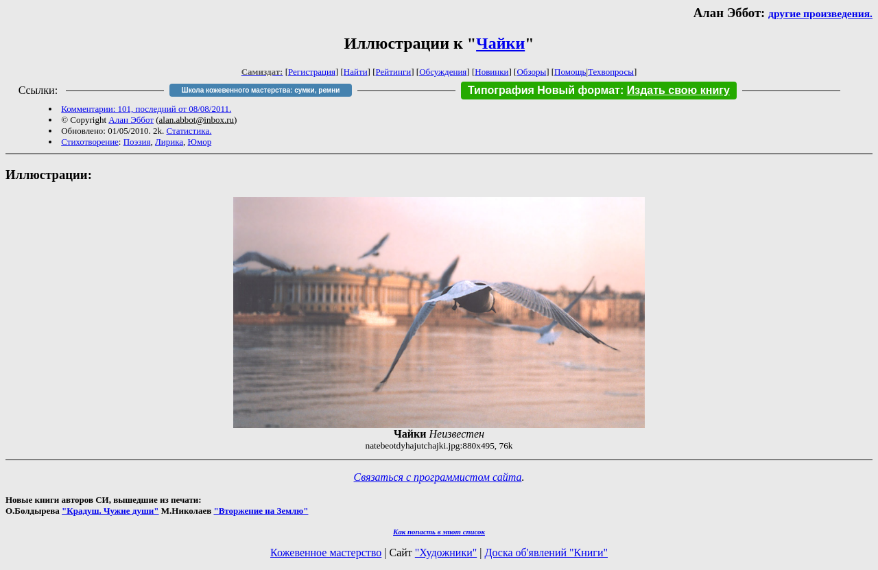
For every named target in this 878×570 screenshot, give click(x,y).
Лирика (169, 141)
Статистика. (188, 131)
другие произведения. (820, 13)
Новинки (491, 72)
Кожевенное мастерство (325, 552)
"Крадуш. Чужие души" (110, 511)
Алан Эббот (131, 120)
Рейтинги (394, 72)
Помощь (570, 72)
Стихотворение (90, 141)
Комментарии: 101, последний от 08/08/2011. (146, 109)
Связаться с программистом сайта (438, 477)
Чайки (500, 43)
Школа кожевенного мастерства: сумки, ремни (261, 90)
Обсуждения (442, 72)
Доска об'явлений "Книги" (546, 552)
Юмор (200, 141)
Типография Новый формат (544, 90)
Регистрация (311, 72)
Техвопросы (611, 72)
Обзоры (531, 72)
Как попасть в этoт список (439, 531)
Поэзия (137, 141)
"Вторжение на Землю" (260, 511)
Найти (356, 72)
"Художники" (446, 552)
